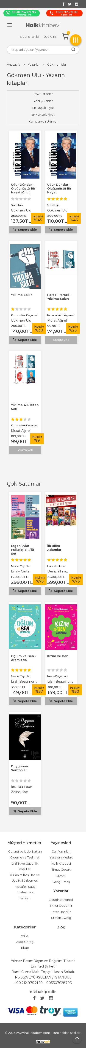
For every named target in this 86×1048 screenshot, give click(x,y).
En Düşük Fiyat (43, 108)
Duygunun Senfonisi (19, 768)
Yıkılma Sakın (22, 295)
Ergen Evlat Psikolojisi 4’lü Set (22, 549)
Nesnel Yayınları (21, 566)
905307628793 (59, 983)
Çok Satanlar (24, 483)
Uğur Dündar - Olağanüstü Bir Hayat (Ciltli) (23, 188)
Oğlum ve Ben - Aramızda (23, 658)
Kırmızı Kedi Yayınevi (24, 315)
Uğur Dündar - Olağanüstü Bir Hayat (59, 188)
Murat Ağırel (57, 320)
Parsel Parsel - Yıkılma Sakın (59, 296)
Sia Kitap (17, 205)
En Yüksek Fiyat (43, 114)
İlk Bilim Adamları (54, 547)
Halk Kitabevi (56, 566)
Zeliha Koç (19, 792)
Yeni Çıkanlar (43, 101)
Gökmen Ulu (21, 210)
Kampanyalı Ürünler (43, 121)
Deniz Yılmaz (57, 571)
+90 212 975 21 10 (28, 983)
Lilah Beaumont (24, 681)
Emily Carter (21, 571)
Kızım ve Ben (57, 656)
